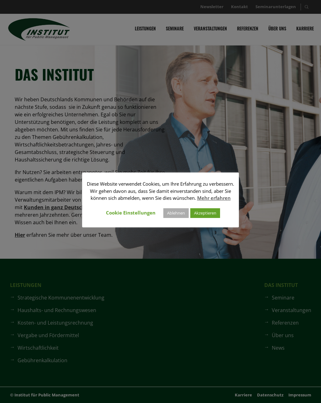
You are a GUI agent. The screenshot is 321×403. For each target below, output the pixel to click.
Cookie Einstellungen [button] (130, 212)
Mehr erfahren (214, 198)
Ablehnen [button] (176, 213)
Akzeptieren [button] (205, 213)
